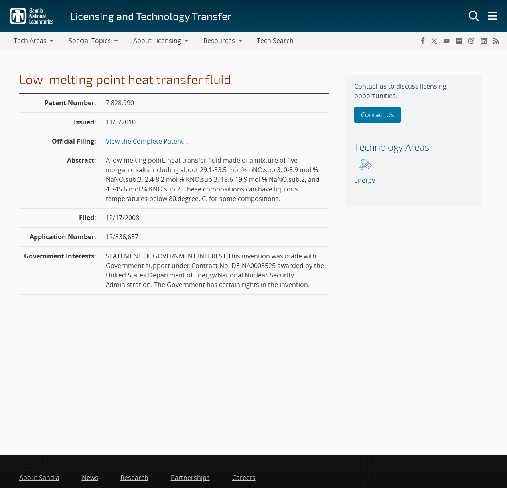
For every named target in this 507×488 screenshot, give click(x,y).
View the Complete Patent (148, 142)
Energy (364, 181)
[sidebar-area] (413, 142)
